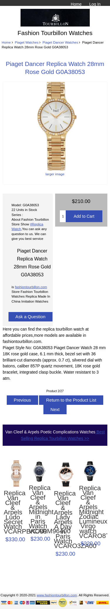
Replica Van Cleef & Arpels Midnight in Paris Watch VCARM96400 (38, 509)
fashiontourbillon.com (31, 287)
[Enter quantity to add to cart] (63, 216)
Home (76, 4)
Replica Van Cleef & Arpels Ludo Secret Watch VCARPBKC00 (13, 512)
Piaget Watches (26, 42)
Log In (95, 4)
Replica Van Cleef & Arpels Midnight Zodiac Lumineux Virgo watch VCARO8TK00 (88, 512)
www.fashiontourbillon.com (57, 595)
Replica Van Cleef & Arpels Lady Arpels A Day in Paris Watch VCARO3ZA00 (63, 520)
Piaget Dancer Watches (60, 42)
